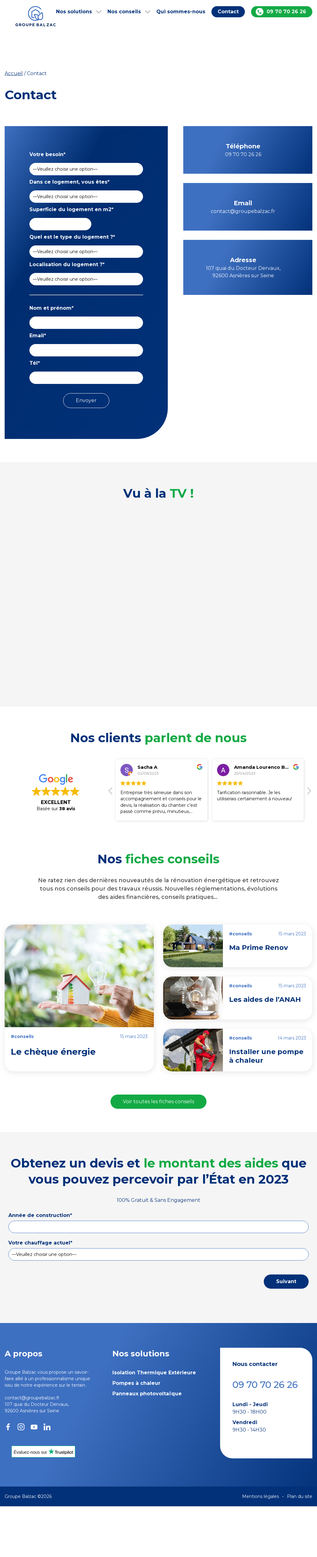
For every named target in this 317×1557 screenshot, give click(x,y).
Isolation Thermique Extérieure (154, 1373)
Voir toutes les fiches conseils (158, 1101)
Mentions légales (260, 1496)
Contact (228, 11)
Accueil (14, 73)
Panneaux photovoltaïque (147, 1394)
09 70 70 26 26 (286, 11)
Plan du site (299, 1496)
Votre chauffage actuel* (40, 1243)
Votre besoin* (47, 154)
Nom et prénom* (51, 308)
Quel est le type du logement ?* (72, 237)
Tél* (34, 363)
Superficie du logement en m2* (71, 209)
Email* (37, 335)
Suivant (286, 1281)
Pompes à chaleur (136, 1383)
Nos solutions (74, 12)
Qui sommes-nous (180, 12)
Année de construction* (40, 1215)
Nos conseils (124, 12)
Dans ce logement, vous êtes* (69, 182)
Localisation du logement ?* (67, 264)
